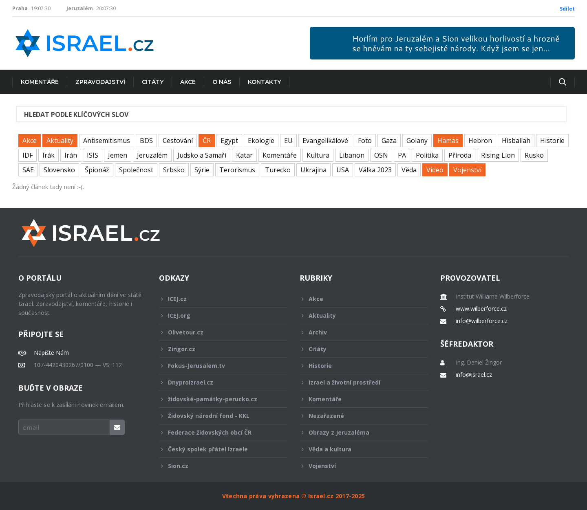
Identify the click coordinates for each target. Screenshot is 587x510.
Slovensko (59, 169)
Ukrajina (313, 169)
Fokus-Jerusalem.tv (217, 365)
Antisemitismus (106, 140)
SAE (28, 169)
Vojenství (467, 169)
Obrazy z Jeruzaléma (358, 432)
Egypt (229, 140)
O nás (221, 82)
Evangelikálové (325, 140)
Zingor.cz (217, 349)
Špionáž (97, 169)
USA (342, 169)
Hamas (448, 140)
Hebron (480, 140)
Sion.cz (217, 466)
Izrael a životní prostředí (358, 382)
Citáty (152, 82)
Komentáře (40, 82)
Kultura (318, 155)
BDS (146, 140)
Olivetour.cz (217, 332)
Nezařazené (358, 416)
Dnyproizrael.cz (217, 382)
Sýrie (202, 169)
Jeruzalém (152, 155)
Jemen (117, 155)
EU (288, 140)
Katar (244, 155)
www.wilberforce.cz (481, 308)
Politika (427, 155)
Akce (188, 82)
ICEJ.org (217, 315)
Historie (552, 140)
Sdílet (567, 8)
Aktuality (59, 140)
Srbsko (174, 169)
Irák (48, 155)
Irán (70, 155)
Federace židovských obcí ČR (217, 432)
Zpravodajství (100, 82)
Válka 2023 (375, 169)
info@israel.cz (474, 374)
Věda (409, 169)
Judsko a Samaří (201, 155)
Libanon (351, 155)
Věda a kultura (358, 449)
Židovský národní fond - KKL (217, 416)
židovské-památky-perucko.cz (217, 399)
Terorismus (237, 169)
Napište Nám (51, 352)
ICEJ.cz (217, 299)
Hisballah (516, 140)
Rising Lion (498, 155)
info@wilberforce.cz (482, 321)
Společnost (136, 169)
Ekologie (261, 140)
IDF (27, 155)
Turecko (278, 169)
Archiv (358, 332)
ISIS (92, 155)
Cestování (178, 140)
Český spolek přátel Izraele (217, 449)
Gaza (389, 140)
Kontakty (264, 82)
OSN (381, 155)
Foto (365, 140)
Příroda (459, 155)
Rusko (534, 155)
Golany (417, 140)
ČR (207, 140)
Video (435, 169)
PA (402, 155)
